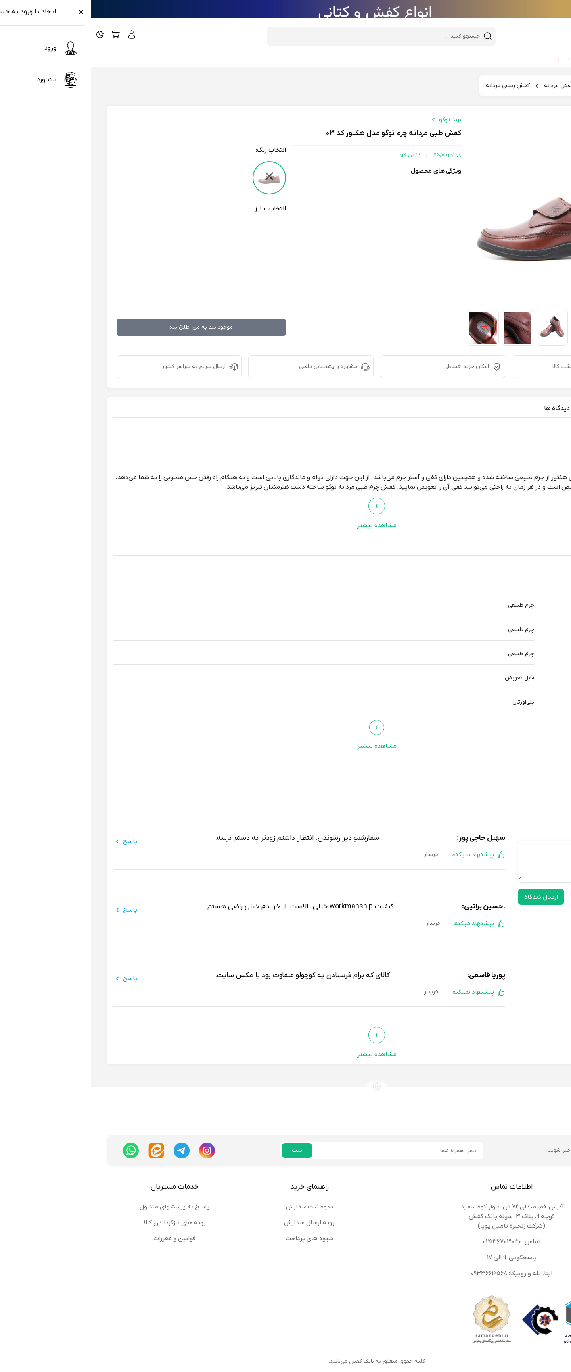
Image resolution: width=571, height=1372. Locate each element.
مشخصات (504, 408)
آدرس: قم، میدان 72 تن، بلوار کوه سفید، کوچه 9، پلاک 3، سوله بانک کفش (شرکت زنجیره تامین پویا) (420, 1216)
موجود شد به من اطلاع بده (110, 327)
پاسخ (34, 841)
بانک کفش (536, 85)
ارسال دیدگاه (450, 897)
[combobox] (285, 36)
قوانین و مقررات (83, 1239)
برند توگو (359, 120)
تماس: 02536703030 (420, 1242)
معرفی (538, 408)
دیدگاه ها (466, 408)
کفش (503, 85)
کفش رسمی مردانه (417, 85)
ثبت (206, 1150)
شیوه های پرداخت (218, 1239)
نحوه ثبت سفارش (218, 1207)
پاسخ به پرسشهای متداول (83, 1207)
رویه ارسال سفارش (218, 1223)
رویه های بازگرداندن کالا (83, 1223)
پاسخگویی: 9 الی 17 (420, 1258)
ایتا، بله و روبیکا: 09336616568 (420, 1274)
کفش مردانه (467, 85)
